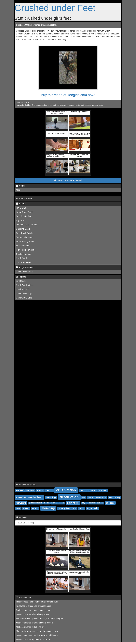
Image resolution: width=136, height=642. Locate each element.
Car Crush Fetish (23, 262)
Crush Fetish (21, 258)
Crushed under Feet (55, 8)
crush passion (87, 490)
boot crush (29, 491)
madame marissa (96, 503)
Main (18, 190)
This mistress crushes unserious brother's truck (37, 602)
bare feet (19, 491)
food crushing (114, 498)
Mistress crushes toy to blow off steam (33, 639)
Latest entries (23, 597)
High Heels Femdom (25, 250)
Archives (21, 517)
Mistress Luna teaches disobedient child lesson (37, 635)
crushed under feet (76, 105)
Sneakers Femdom (24, 237)
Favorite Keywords (26, 484)
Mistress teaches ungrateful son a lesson (34, 623)
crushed (65, 105)
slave (101, 105)
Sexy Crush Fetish (24, 233)
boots (40, 490)
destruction (42, 105)
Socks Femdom (23, 245)
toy (74, 509)
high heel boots (57, 503)
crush (49, 490)
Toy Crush (20, 220)
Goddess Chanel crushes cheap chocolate (36, 25)
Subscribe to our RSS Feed (68, 180)
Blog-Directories (24, 267)
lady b (84, 503)
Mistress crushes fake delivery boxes (32, 614)
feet (83, 498)
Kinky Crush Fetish (24, 212)
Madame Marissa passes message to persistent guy (39, 618)
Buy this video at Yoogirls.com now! (68, 95)
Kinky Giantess (22, 208)
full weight (21, 503)
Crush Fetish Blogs (24, 272)
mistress (110, 503)
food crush (100, 497)
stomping (48, 508)
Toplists (21, 277)
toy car (81, 509)
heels (46, 503)
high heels (73, 503)
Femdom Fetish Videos (26, 225)
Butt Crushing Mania (25, 241)
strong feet (52, 105)
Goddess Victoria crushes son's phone (33, 610)
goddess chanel (35, 503)
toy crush (92, 508)
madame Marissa (91, 105)
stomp (59, 105)
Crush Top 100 (22, 289)
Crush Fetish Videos (25, 285)
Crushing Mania (23, 229)
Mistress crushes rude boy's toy (30, 627)
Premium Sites (24, 198)
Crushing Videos (23, 254)
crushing (51, 497)
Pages (20, 186)
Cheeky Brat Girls (24, 298)
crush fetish (66, 490)
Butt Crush (21, 281)
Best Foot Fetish (23, 216)
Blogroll (21, 204)
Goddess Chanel (31, 105)
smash (26, 508)
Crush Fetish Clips (24, 293)
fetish (90, 498)
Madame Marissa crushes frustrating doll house (37, 631)
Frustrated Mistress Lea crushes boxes (33, 606)
